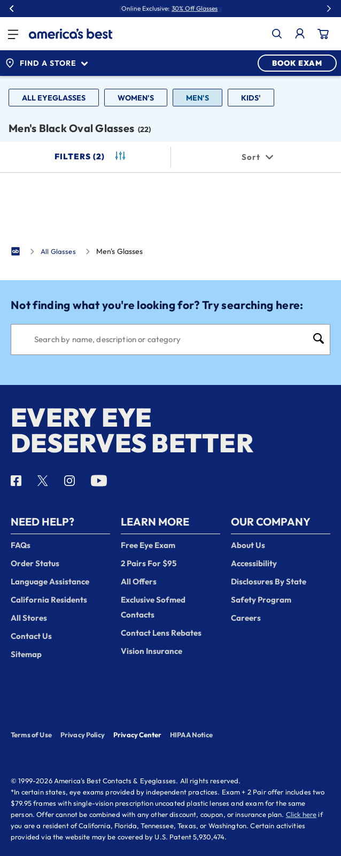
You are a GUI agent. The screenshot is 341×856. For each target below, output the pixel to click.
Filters (91, 156)
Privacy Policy (82, 734)
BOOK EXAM (297, 63)
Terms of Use (31, 734)
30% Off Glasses (195, 8)
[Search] (170, 339)
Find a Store (46, 63)
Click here (301, 814)
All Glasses (58, 251)
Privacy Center (137, 735)
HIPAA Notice (191, 734)
